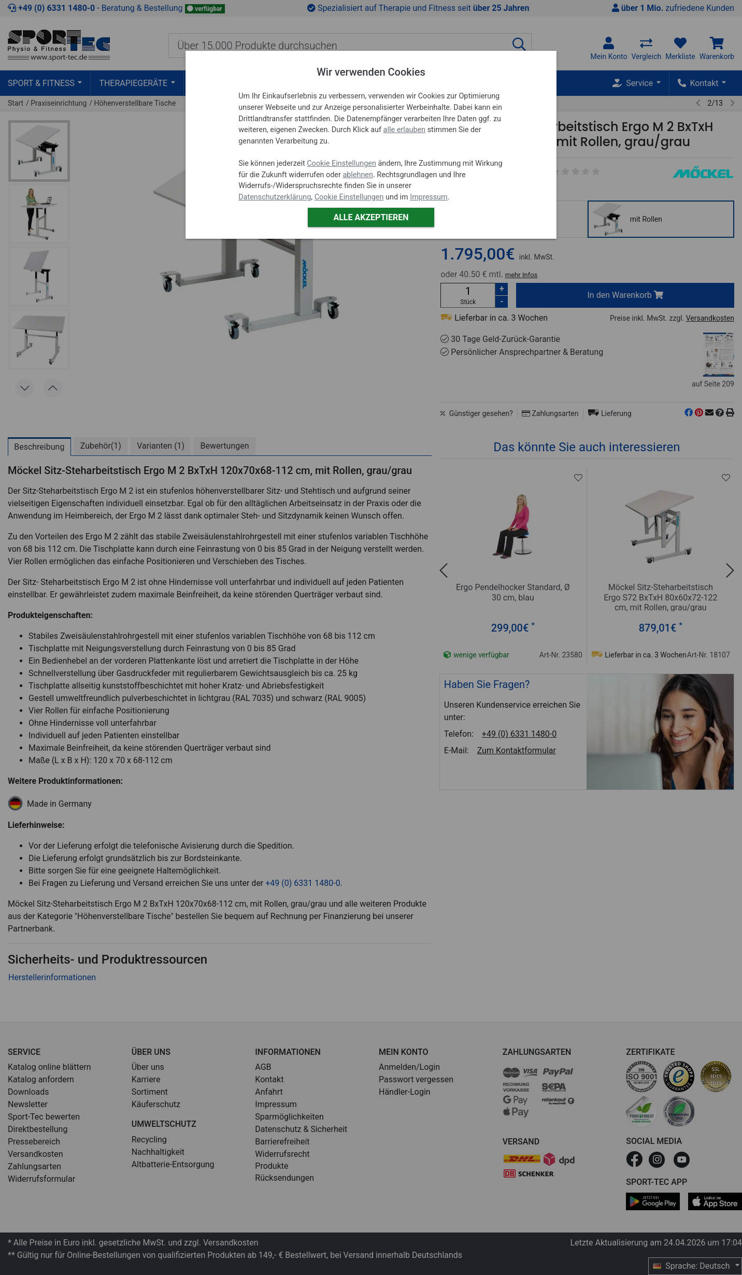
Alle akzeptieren (370, 217)
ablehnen (358, 174)
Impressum (428, 197)
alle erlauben (404, 129)
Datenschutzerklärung (274, 197)
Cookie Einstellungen (341, 163)
